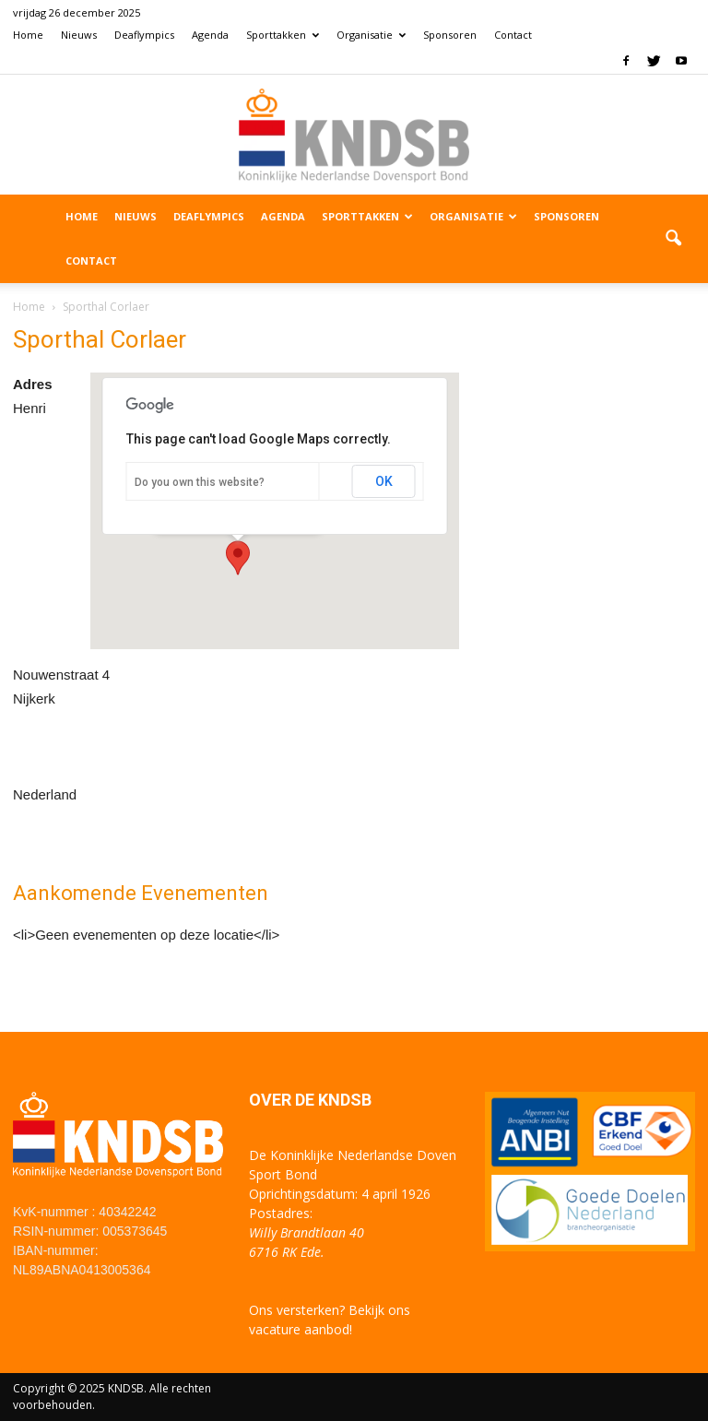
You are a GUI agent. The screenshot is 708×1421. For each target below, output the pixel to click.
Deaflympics (144, 34)
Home (28, 34)
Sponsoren (450, 34)
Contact (513, 34)
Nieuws (79, 34)
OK (384, 481)
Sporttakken (282, 34)
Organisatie (371, 34)
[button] (673, 239)
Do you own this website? (200, 482)
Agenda (210, 34)
